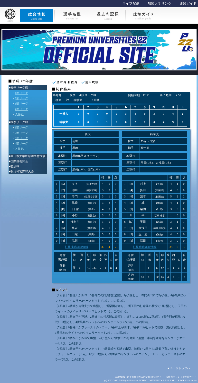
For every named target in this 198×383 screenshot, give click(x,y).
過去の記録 (144, 376)
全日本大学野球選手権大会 (28, 156)
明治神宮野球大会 (22, 171)
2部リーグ (21, 98)
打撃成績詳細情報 (76, 247)
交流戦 (14, 166)
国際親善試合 (19, 161)
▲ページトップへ (178, 368)
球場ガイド (158, 376)
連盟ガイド (188, 3)
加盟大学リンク (159, 3)
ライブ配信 (130, 3)
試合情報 (120, 376)
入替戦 (19, 114)
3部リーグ (21, 103)
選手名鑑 (132, 376)
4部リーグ (21, 109)
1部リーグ (21, 93)
